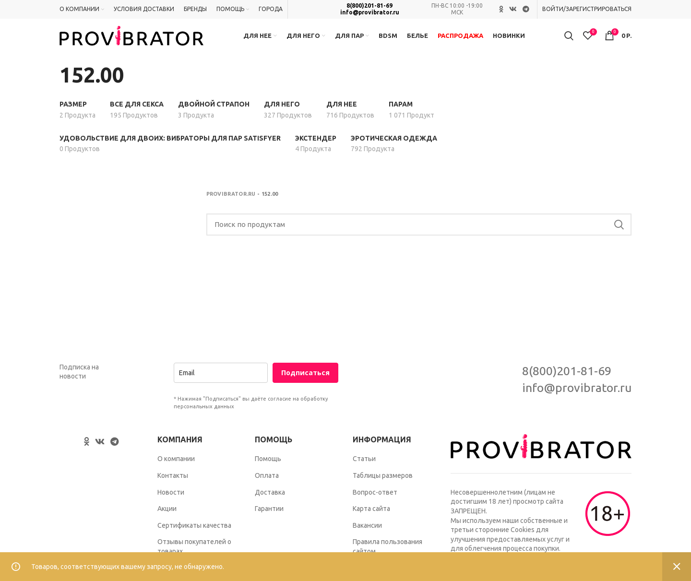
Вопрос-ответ (375, 501)
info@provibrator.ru (369, 13)
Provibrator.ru (231, 203)
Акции (167, 518)
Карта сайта (371, 518)
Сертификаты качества (194, 535)
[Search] (419, 234)
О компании (176, 468)
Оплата (267, 485)
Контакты (172, 485)
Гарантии (269, 518)
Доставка (270, 501)
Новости (170, 501)
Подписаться (305, 382)
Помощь (268, 468)
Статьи (364, 468)
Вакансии (367, 535)
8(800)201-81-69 (369, 6)
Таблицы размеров (383, 485)
